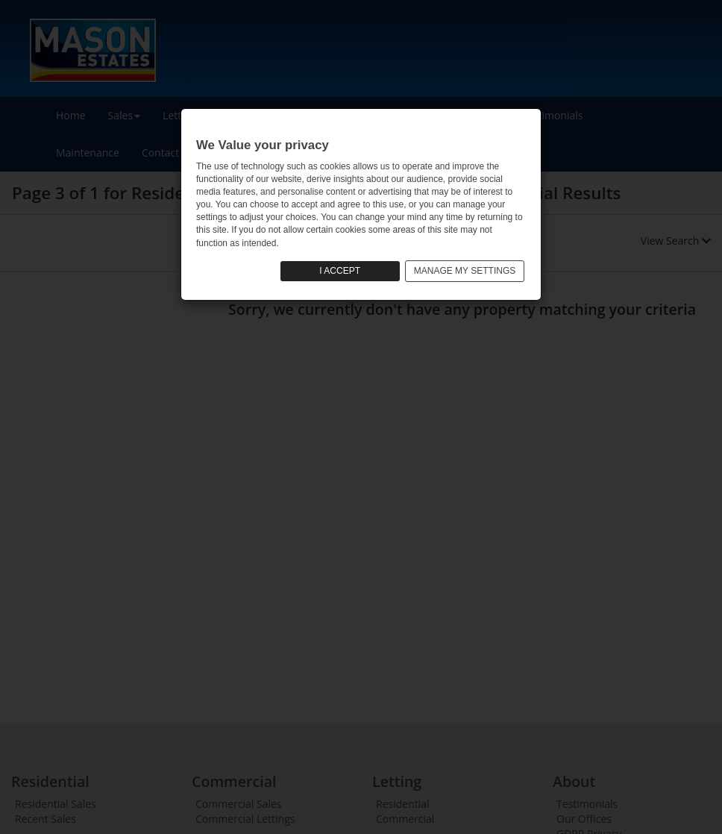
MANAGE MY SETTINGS (464, 271)
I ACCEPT (339, 271)
